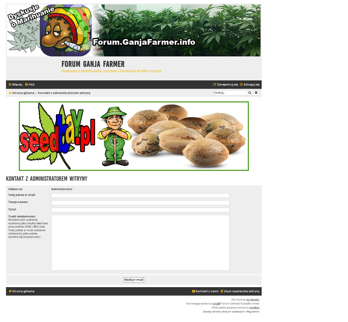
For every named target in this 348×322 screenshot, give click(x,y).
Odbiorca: (15, 189)
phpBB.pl (254, 307)
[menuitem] (29, 85)
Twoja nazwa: (18, 202)
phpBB (216, 303)
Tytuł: (12, 209)
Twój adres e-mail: (22, 195)
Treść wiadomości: (22, 216)
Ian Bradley (252, 299)
